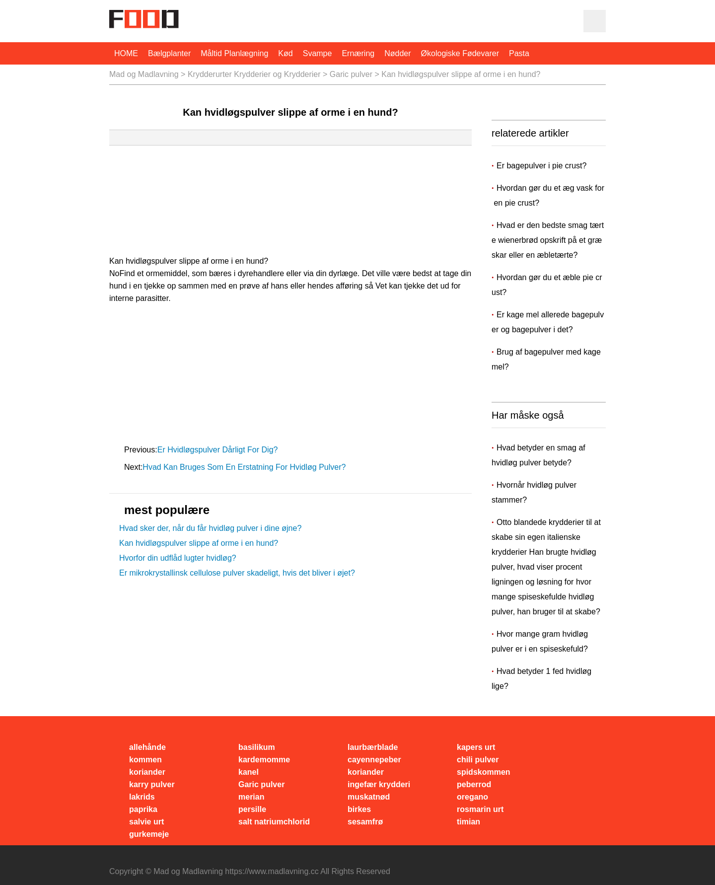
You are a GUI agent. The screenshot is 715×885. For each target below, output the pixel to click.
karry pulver (152, 784)
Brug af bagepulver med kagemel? (546, 359)
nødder (397, 53)
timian (468, 821)
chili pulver (478, 759)
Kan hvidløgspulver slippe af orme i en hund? (198, 543)
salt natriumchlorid (274, 821)
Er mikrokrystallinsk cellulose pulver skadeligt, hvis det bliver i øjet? (237, 573)
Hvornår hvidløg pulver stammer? (534, 492)
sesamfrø (365, 821)
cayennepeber (374, 759)
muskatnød (369, 797)
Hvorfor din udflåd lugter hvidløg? (177, 558)
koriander (147, 772)
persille (252, 809)
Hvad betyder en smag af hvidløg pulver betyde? (538, 455)
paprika (143, 809)
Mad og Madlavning (144, 74)
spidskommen (483, 772)
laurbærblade (373, 747)
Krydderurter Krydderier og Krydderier (254, 74)
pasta (519, 53)
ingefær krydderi (379, 784)
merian (251, 797)
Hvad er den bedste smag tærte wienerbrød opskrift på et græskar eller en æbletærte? (548, 240)
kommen (145, 759)
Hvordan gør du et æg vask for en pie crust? (548, 195)
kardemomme (264, 759)
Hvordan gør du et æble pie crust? (547, 284)
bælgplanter (169, 53)
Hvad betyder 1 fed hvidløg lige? (541, 678)
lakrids (142, 797)
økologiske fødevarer (460, 53)
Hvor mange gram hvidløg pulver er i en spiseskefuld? (540, 641)
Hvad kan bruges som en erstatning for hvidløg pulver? (245, 467)
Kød (285, 53)
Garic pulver (351, 74)
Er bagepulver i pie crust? (543, 165)
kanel (248, 772)
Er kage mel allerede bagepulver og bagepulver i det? (548, 322)
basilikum (256, 747)
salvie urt (146, 821)
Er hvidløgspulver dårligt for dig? (218, 449)
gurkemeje (149, 834)
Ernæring (358, 53)
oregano (472, 797)
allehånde (147, 747)
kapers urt (476, 747)
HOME (126, 53)
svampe (317, 53)
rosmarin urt (480, 809)
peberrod (474, 784)
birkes (359, 809)
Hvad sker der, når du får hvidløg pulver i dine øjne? (210, 528)
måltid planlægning (234, 53)
